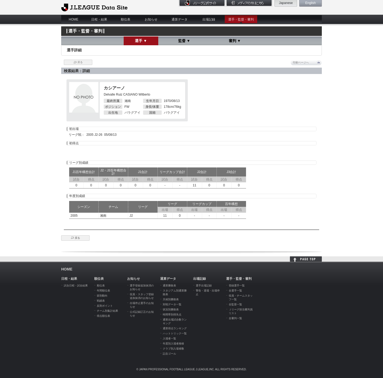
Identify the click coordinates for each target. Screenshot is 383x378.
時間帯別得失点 (172, 314)
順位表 (125, 19)
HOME (73, 19)
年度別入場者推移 (173, 343)
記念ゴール (169, 353)
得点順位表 (103, 315)
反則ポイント (105, 305)
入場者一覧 (169, 338)
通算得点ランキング (175, 328)
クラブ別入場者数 (173, 348)
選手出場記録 (204, 285)
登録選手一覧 (237, 285)
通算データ (180, 19)
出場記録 (208, 19)
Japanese (286, 3)
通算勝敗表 (169, 285)
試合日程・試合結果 (76, 285)
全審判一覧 (235, 318)
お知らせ (151, 19)
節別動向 (102, 295)
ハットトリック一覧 (175, 333)
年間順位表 (103, 290)
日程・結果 (99, 19)
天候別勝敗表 (171, 299)
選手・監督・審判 (241, 19)
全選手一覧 (235, 290)
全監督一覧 (235, 304)
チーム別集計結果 (107, 310)
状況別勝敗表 (171, 309)
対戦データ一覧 (172, 304)
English (310, 3)
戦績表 (101, 300)
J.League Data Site (94, 7)
